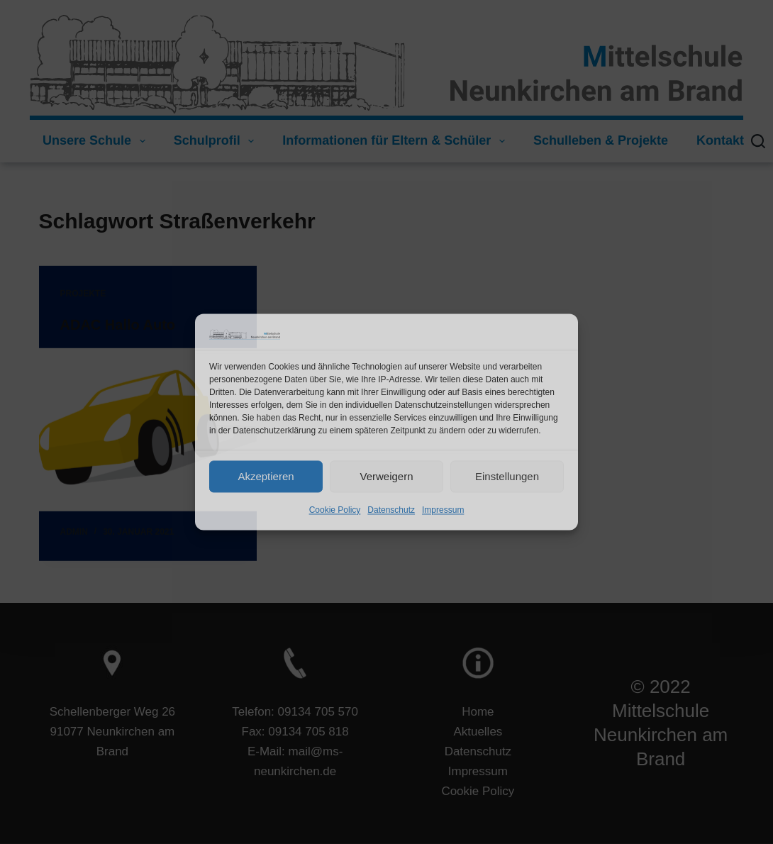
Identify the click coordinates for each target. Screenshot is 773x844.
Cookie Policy (335, 511)
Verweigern (386, 476)
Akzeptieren (266, 476)
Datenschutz (391, 511)
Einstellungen (507, 476)
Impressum (443, 511)
